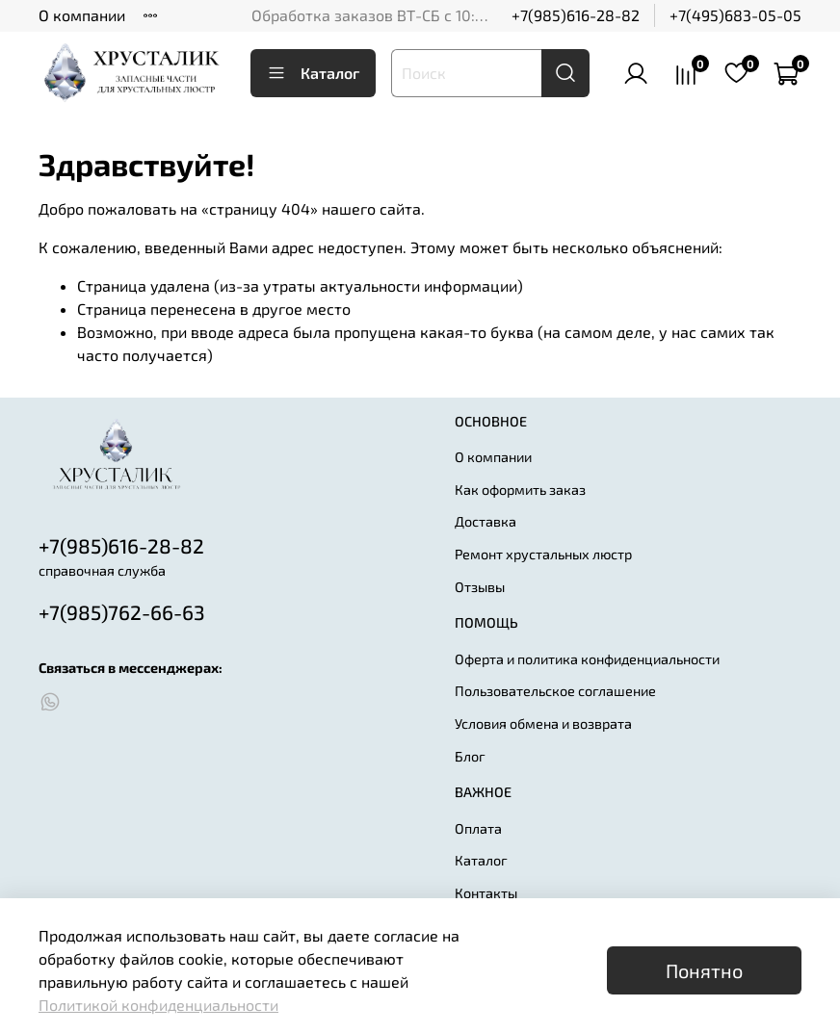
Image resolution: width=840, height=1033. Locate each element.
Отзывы (480, 587)
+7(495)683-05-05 (735, 15)
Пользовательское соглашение (555, 691)
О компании (82, 15)
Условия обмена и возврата (543, 723)
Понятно (704, 970)
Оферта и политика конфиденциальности (587, 659)
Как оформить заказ (520, 489)
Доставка (485, 521)
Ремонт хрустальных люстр (543, 554)
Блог (470, 756)
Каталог (313, 73)
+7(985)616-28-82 (576, 15)
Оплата (478, 828)
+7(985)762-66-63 (122, 612)
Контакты (486, 893)
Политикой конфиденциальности (158, 1004)
